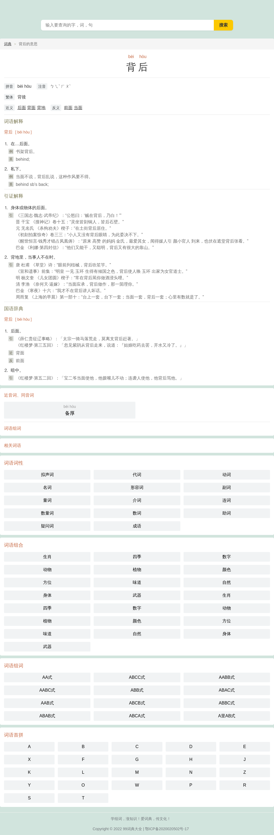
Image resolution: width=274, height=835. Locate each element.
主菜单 (266, 8)
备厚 (69, 409)
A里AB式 (226, 716)
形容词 (137, 487)
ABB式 (137, 690)
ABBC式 (227, 703)
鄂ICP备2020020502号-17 (167, 829)
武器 (137, 595)
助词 (226, 513)
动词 (226, 474)
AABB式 (227, 677)
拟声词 (47, 474)
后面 (21, 107)
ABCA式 (137, 716)
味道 (137, 582)
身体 (47, 595)
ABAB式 (47, 716)
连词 (226, 500)
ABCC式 (137, 677)
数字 (226, 556)
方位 (47, 582)
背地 (41, 107)
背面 (31, 107)
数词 (137, 513)
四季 (137, 556)
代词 (137, 474)
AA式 (47, 677)
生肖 (47, 556)
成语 (137, 526)
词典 (8, 44)
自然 (226, 582)
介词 (137, 500)
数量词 (47, 513)
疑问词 (47, 526)
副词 (226, 487)
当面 (78, 107)
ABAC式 (227, 690)
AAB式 (47, 703)
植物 (137, 569)
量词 (47, 500)
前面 (68, 107)
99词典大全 (132, 829)
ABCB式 (137, 703)
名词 (47, 487)
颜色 (226, 569)
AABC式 (47, 690)
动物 (47, 569)
